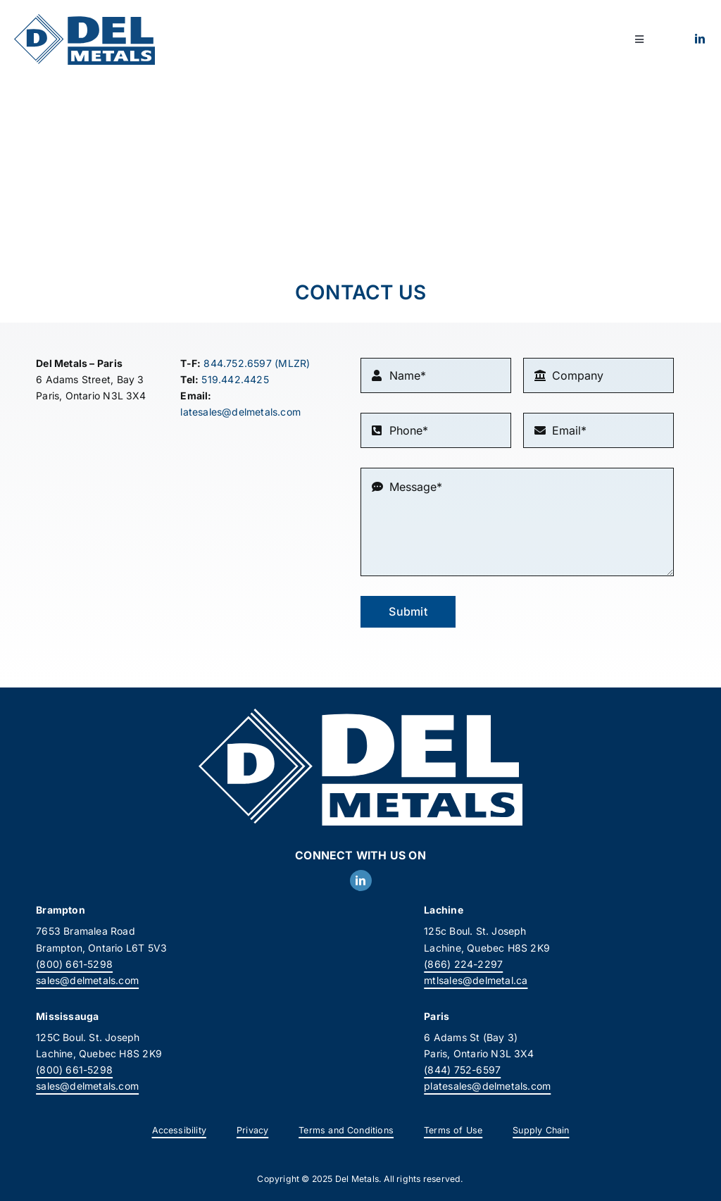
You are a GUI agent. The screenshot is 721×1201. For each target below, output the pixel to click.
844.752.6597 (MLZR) (256, 363)
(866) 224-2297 (463, 964)
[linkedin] (700, 39)
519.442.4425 (235, 379)
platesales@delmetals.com (487, 1086)
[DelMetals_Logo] (84, 19)
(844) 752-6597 (462, 1070)
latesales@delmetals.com (240, 412)
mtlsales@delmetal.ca (475, 980)
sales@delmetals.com (87, 980)
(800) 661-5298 (74, 964)
